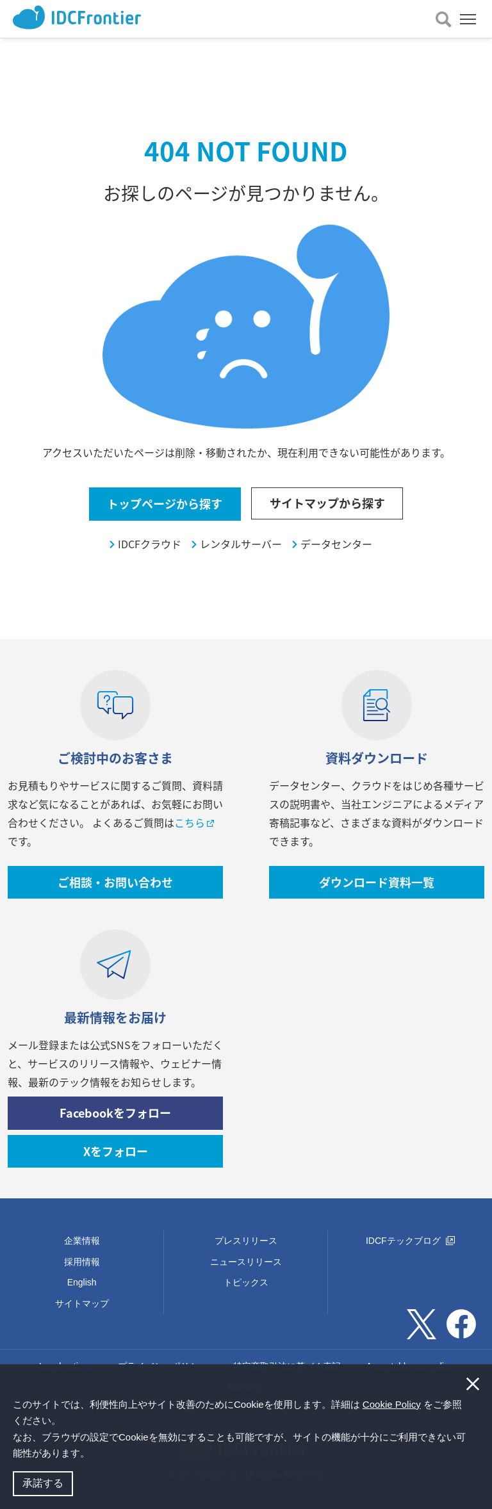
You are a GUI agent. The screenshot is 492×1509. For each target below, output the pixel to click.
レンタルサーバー (241, 544)
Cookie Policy (392, 1404)
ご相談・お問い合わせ (115, 882)
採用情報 (82, 1262)
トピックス (246, 1282)
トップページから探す (164, 503)
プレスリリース (246, 1241)
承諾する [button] (42, 1483)
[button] (94, 1454)
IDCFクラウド (149, 544)
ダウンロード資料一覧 (376, 882)
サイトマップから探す (327, 503)
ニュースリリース (246, 1262)
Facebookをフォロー (115, 1113)
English (82, 1282)
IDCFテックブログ (410, 1241)
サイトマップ (82, 1303)
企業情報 (82, 1241)
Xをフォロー (115, 1151)
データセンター (336, 544)
